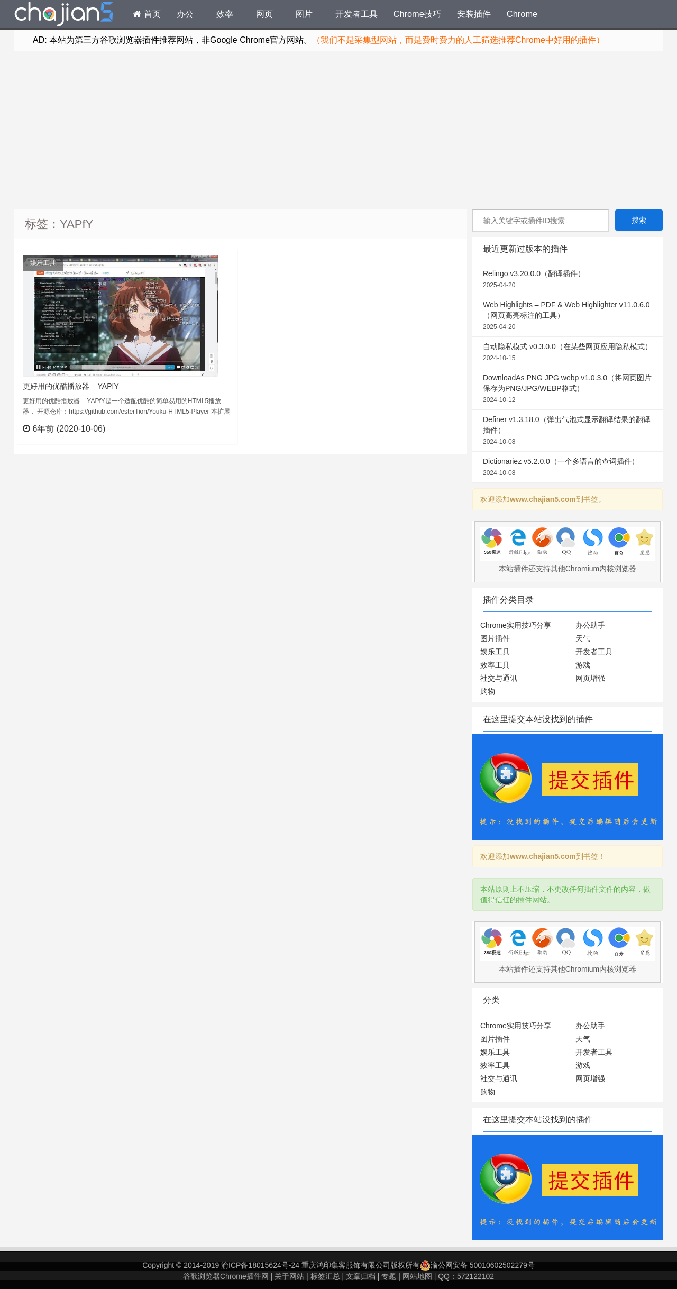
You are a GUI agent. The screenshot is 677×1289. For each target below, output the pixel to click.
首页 (147, 14)
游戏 (582, 665)
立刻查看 (210, 428)
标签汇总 (325, 1276)
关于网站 (289, 1276)
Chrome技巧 (417, 14)
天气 (582, 638)
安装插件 (474, 14)
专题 (388, 1276)
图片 (304, 14)
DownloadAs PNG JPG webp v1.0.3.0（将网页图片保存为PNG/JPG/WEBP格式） (567, 389)
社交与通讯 (498, 678)
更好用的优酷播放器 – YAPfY (71, 386)
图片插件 (495, 638)
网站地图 (417, 1276)
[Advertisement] (338, 130)
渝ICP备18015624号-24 (260, 1265)
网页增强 (590, 678)
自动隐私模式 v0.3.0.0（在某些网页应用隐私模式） (567, 352)
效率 (224, 14)
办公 (185, 14)
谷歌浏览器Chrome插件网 (226, 1276)
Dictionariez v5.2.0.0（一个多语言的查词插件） (567, 467)
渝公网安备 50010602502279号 (477, 1265)
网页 (264, 14)
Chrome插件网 (64, 15)
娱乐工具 (43, 263)
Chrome (522, 14)
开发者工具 (356, 14)
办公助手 (590, 625)
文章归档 (361, 1276)
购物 (487, 691)
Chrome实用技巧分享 (515, 625)
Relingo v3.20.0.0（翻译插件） (567, 279)
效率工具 (495, 665)
